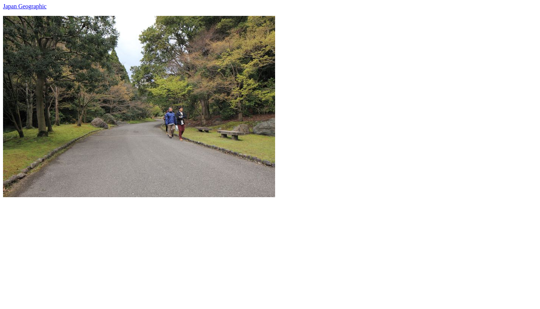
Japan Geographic (24, 6)
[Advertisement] (229, 250)
